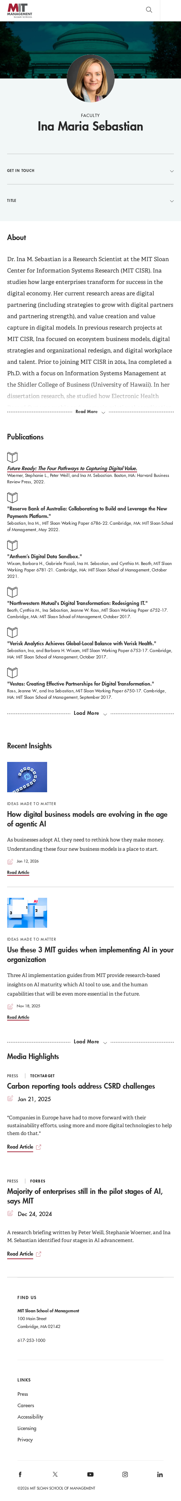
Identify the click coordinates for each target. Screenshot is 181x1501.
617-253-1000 (31, 1340)
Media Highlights (33, 1056)
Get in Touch (90, 170)
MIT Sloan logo (19, 17)
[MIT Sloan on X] (54, 1477)
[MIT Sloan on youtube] (89, 1478)
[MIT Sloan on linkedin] (159, 1476)
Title (90, 200)
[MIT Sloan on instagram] (124, 1476)
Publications (25, 436)
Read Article (18, 872)
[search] (149, 10)
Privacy (25, 1439)
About (16, 237)
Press (22, 1394)
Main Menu (170, 10)
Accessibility (30, 1417)
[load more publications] (90, 713)
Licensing (26, 1428)
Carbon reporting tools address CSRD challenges (81, 1085)
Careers (25, 1405)
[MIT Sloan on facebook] (21, 1476)
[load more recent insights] (90, 1042)
